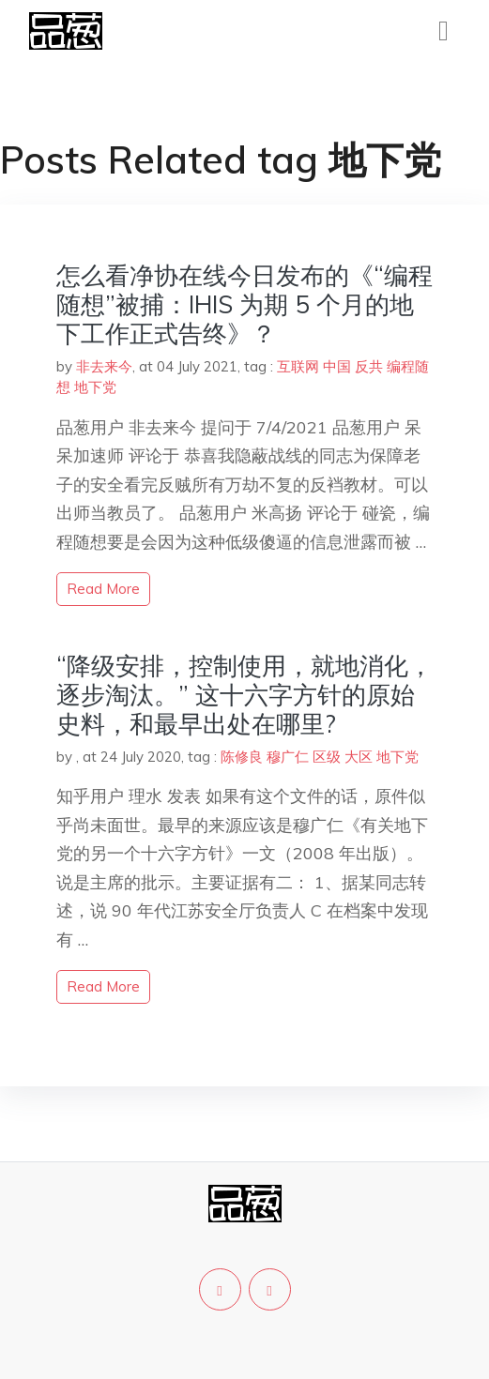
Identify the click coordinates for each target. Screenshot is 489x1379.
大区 (358, 756)
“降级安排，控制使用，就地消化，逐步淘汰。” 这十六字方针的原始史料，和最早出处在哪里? (244, 694)
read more (103, 589)
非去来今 (104, 366)
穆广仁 (288, 756)
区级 (327, 756)
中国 (337, 366)
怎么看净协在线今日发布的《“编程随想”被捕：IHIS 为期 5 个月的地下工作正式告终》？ (244, 304)
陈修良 (242, 756)
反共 (369, 366)
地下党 (95, 387)
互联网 (298, 366)
